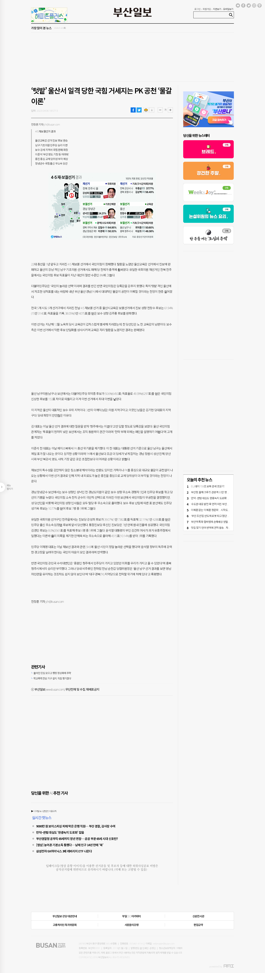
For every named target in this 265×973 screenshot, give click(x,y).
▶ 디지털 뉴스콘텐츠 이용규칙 (43, 811)
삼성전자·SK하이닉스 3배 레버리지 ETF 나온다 (64, 851)
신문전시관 (198, 916)
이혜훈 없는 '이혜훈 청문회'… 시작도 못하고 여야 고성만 (219, 510)
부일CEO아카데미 (131, 916)
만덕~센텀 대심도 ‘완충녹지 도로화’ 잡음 (60, 832)
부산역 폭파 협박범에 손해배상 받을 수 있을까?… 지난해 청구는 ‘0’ (224, 522)
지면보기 (217, 9)
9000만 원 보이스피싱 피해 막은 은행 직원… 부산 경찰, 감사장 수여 (75, 826)
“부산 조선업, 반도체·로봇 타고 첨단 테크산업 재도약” (218, 516)
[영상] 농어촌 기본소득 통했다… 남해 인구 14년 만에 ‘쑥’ (69, 845)
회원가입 (207, 9)
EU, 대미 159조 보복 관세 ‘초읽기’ (207, 486)
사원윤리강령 (132, 925)
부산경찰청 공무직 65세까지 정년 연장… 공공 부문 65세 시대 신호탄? (77, 838)
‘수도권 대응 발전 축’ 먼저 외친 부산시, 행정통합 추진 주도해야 (222, 504)
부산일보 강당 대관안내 (65, 916)
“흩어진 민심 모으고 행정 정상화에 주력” (52, 673)
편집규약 (198, 925)
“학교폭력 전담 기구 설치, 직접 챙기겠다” (52, 678)
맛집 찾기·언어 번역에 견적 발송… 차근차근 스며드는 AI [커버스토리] (226, 528)
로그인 (197, 9)
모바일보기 (228, 9)
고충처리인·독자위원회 (65, 925)
